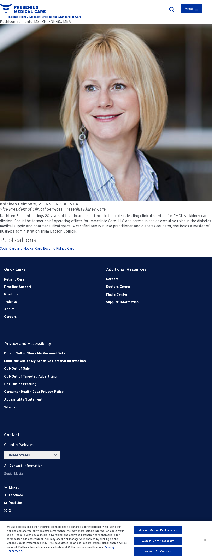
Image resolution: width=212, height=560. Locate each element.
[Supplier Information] (147, 302)
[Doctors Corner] (147, 286)
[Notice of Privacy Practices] (85, 361)
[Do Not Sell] (85, 353)
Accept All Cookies (158, 551)
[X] (10, 510)
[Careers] (147, 279)
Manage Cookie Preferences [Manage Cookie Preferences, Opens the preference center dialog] (158, 530)
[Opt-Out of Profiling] (85, 384)
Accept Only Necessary (158, 540)
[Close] (205, 539)
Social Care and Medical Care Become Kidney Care (37, 249)
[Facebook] (16, 495)
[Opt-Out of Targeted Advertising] (85, 376)
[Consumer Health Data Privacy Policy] (85, 392)
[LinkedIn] (15, 487)
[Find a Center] (147, 294)
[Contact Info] (23, 466)
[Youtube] (15, 503)
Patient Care (14, 279)
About (9, 309)
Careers (10, 317)
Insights (10, 302)
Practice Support (17, 287)
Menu (189, 9)
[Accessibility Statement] (85, 399)
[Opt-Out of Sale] (85, 368)
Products (11, 294)
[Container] (191, 8)
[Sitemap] (85, 407)
